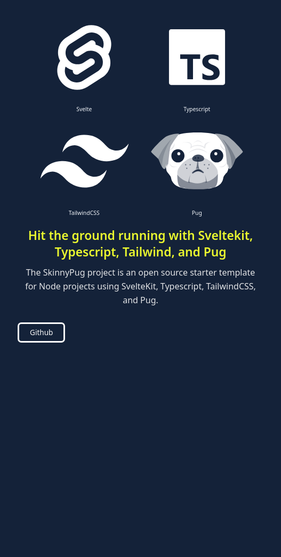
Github (41, 332)
